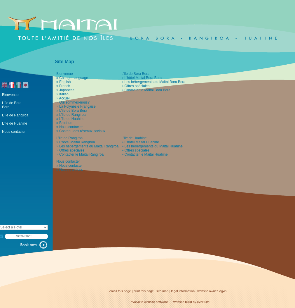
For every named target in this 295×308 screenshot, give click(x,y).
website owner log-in (211, 291)
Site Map (64, 61)
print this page (144, 291)
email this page (120, 291)
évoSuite (137, 302)
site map (162, 291)
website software (156, 302)
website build (182, 302)
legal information (183, 291)
